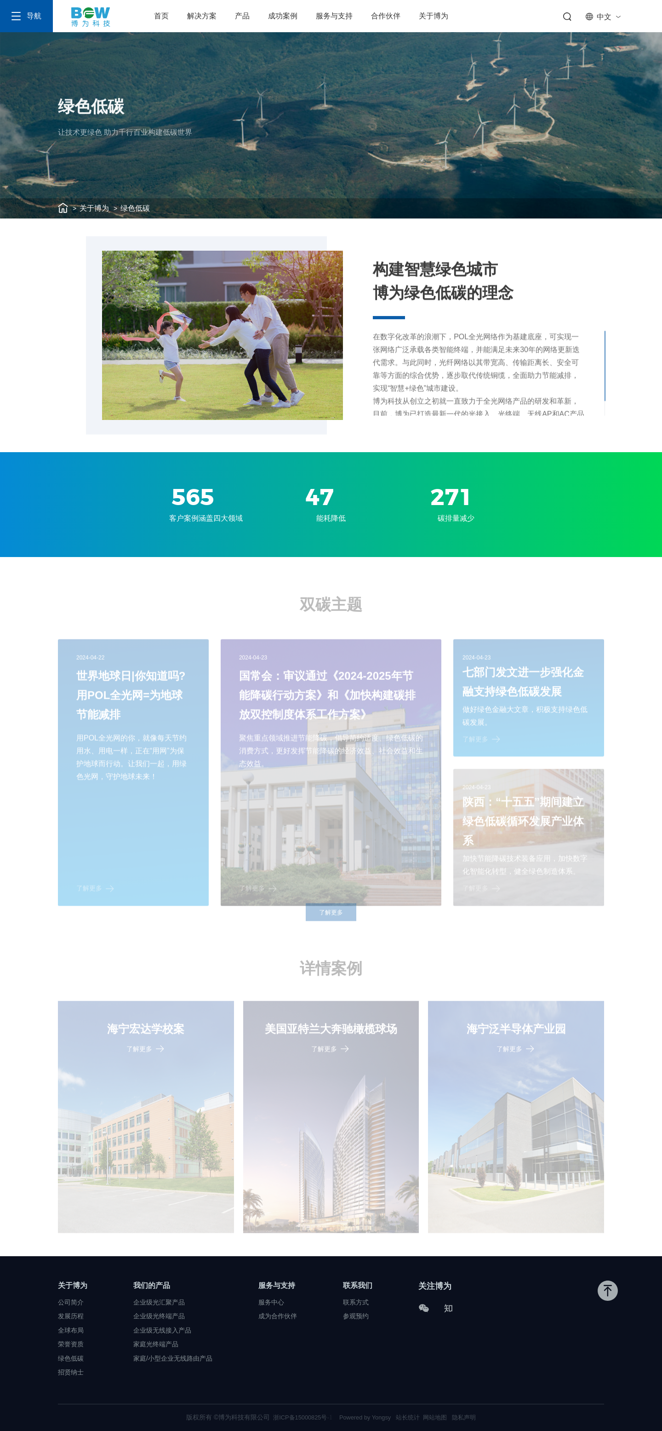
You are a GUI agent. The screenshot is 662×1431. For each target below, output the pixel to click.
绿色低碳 (135, 208)
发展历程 (71, 1315)
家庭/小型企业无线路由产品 (172, 1357)
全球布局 (71, 1329)
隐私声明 (471, 1417)
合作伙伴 (385, 16)
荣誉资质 (71, 1343)
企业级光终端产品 (159, 1315)
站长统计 (411, 1417)
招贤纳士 (71, 1371)
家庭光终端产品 (155, 1343)
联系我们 (357, 1284)
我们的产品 (151, 1284)
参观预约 (356, 1315)
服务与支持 (334, 16)
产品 (242, 16)
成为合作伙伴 (277, 1315)
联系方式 (356, 1301)
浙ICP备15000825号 (298, 1417)
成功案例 (282, 16)
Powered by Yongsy (365, 1417)
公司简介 (71, 1301)
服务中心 (271, 1301)
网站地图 (440, 1417)
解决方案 (202, 16)
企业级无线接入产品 (162, 1329)
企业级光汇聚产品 (159, 1301)
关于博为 (433, 16)
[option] (222, 335)
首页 (161, 16)
